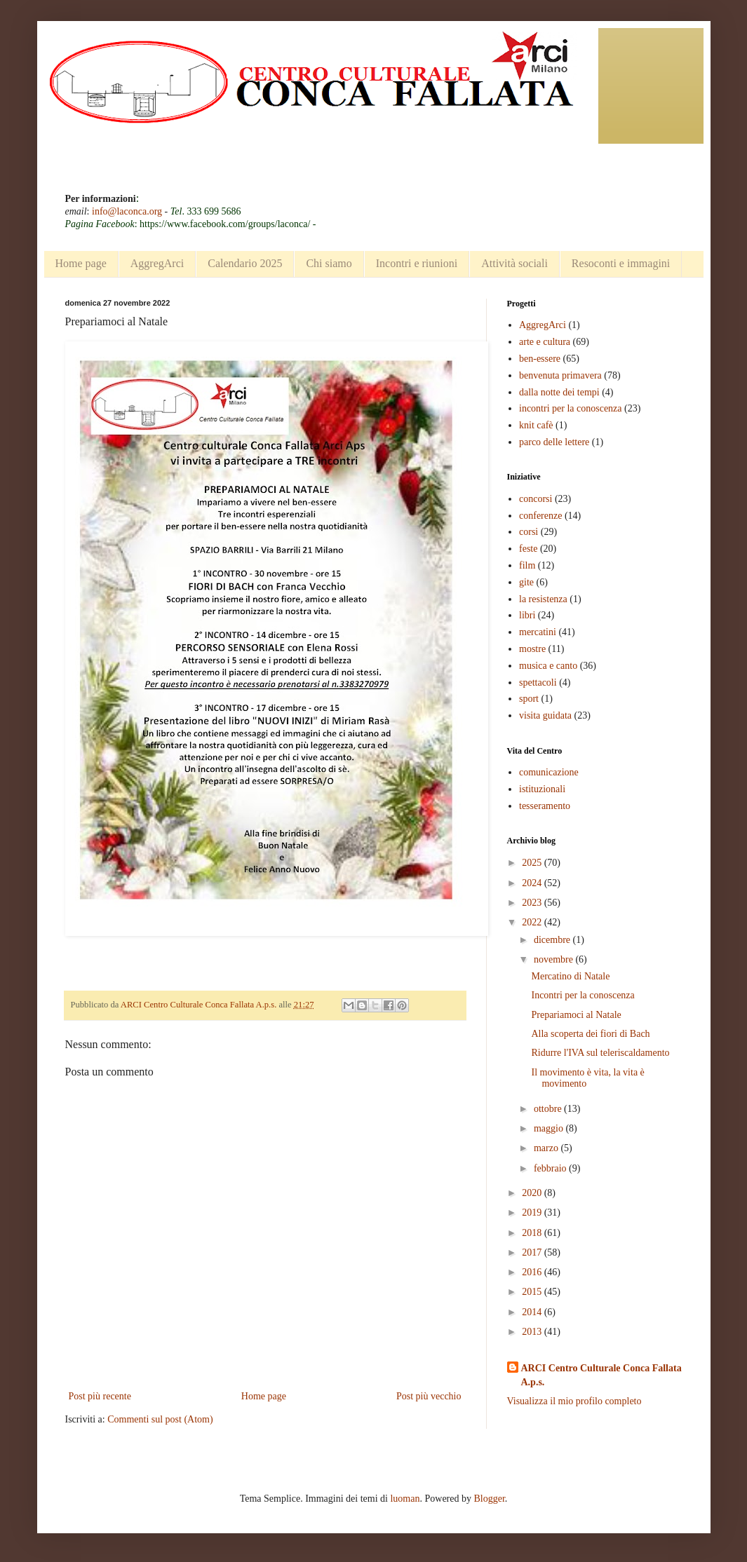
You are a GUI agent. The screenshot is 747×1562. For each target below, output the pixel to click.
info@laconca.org (127, 211)
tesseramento (544, 806)
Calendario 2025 (245, 263)
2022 (533, 922)
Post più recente (100, 1396)
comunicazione (549, 772)
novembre (554, 959)
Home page (81, 263)
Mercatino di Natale (570, 976)
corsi (528, 532)
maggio (550, 1128)
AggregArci (157, 263)
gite (526, 582)
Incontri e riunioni (416, 263)
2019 (533, 1212)
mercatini (537, 632)
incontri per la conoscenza (570, 408)
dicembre (553, 940)
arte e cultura (544, 342)
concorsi (535, 499)
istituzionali (542, 789)
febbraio (551, 1168)
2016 (533, 1272)
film (527, 565)
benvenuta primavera (560, 375)
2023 (533, 902)
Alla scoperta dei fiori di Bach (590, 1033)
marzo (547, 1148)
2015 (533, 1291)
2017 (533, 1252)
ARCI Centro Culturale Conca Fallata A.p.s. (601, 1375)
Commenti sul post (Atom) (160, 1419)
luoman (404, 1498)
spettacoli (538, 682)
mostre (532, 649)
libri (527, 615)
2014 (533, 1312)
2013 (533, 1331)
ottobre (549, 1108)
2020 (533, 1193)
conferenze (540, 515)
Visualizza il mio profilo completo (574, 1401)
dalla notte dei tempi (559, 392)
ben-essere (539, 358)
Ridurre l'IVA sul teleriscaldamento (600, 1052)
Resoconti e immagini (621, 263)
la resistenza (543, 599)
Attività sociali (514, 263)
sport (529, 698)
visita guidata (545, 715)
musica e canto (548, 665)
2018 (533, 1233)
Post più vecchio (429, 1396)
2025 (533, 862)
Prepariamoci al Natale (576, 1015)
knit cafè (536, 425)
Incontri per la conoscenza (582, 995)
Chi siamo (328, 263)
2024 (533, 883)
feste (528, 548)
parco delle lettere (554, 442)
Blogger (488, 1498)
